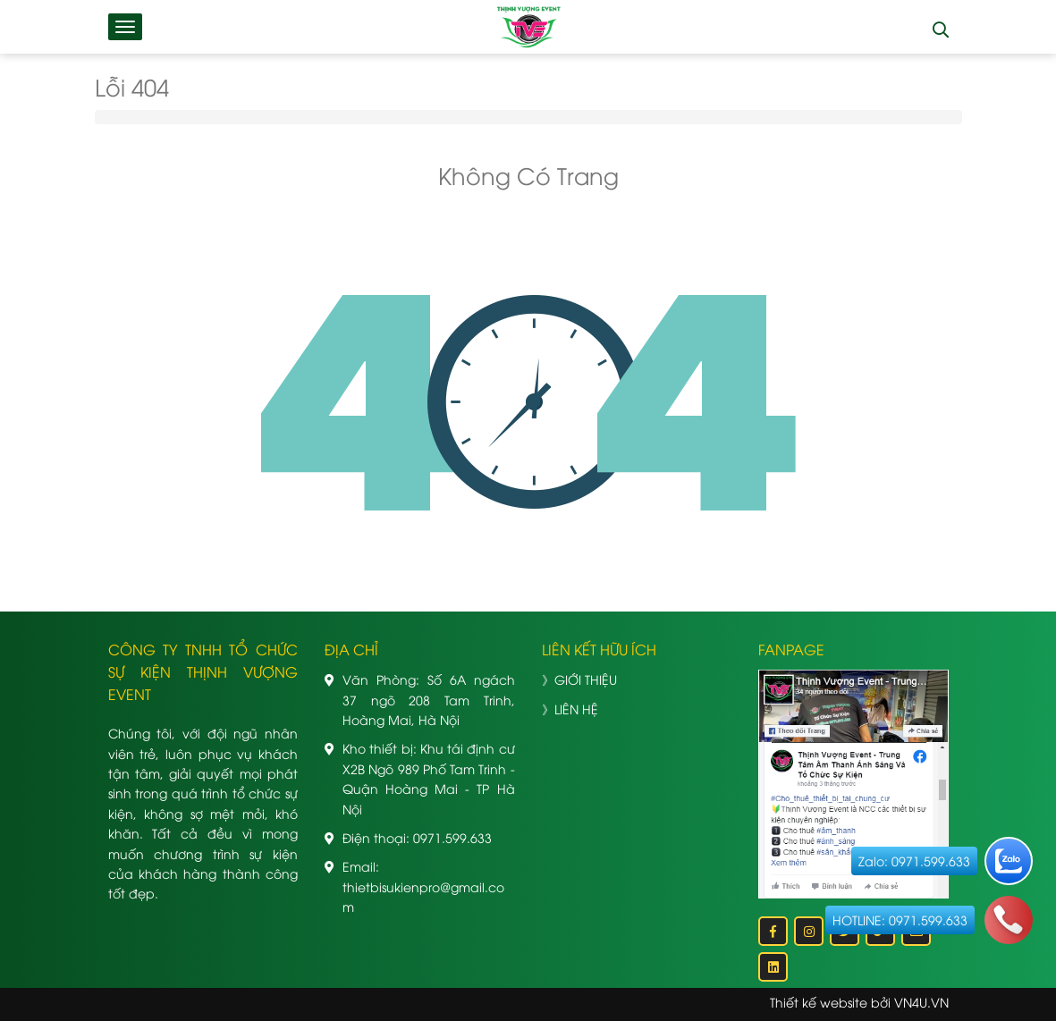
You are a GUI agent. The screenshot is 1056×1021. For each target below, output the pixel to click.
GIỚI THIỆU (585, 679)
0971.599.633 (452, 837)
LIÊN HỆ (576, 708)
